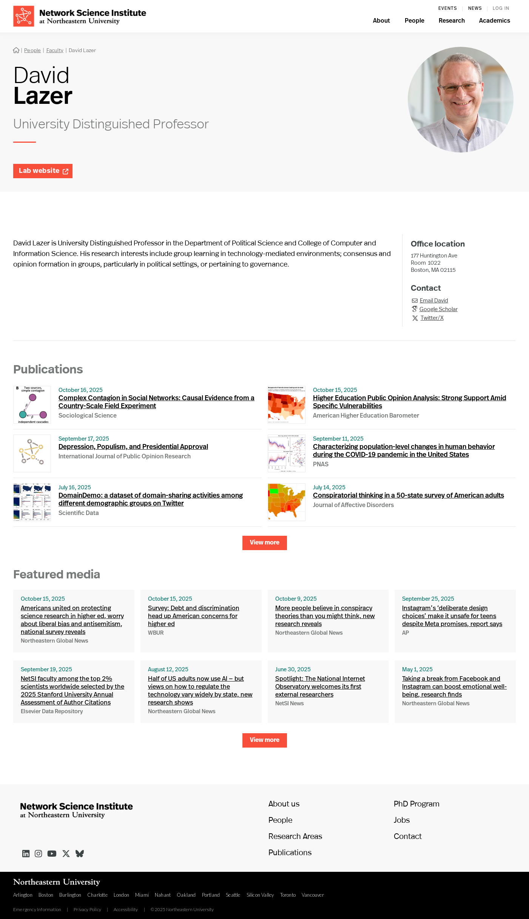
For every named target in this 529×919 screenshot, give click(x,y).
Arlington (22, 895)
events (447, 8)
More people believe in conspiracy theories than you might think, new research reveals (325, 616)
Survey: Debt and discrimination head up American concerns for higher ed (193, 616)
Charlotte (97, 895)
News (475, 8)
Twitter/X (432, 317)
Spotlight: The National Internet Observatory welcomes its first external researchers (320, 687)
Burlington (70, 895)
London (121, 895)
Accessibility (126, 909)
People (32, 50)
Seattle (233, 895)
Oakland (186, 895)
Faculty (54, 50)
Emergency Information (37, 909)
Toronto (288, 895)
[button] (381, 21)
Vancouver (313, 895)
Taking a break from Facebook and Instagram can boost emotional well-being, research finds (454, 687)
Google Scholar (438, 309)
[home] (80, 15)
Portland (211, 895)
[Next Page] (264, 543)
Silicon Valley (260, 895)
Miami (142, 895)
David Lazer (82, 50)
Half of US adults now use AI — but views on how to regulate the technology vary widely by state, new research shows (200, 691)
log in (501, 8)
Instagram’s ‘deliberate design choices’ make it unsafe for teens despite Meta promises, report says (452, 616)
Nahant (163, 895)
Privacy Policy (87, 909)
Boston (46, 895)
